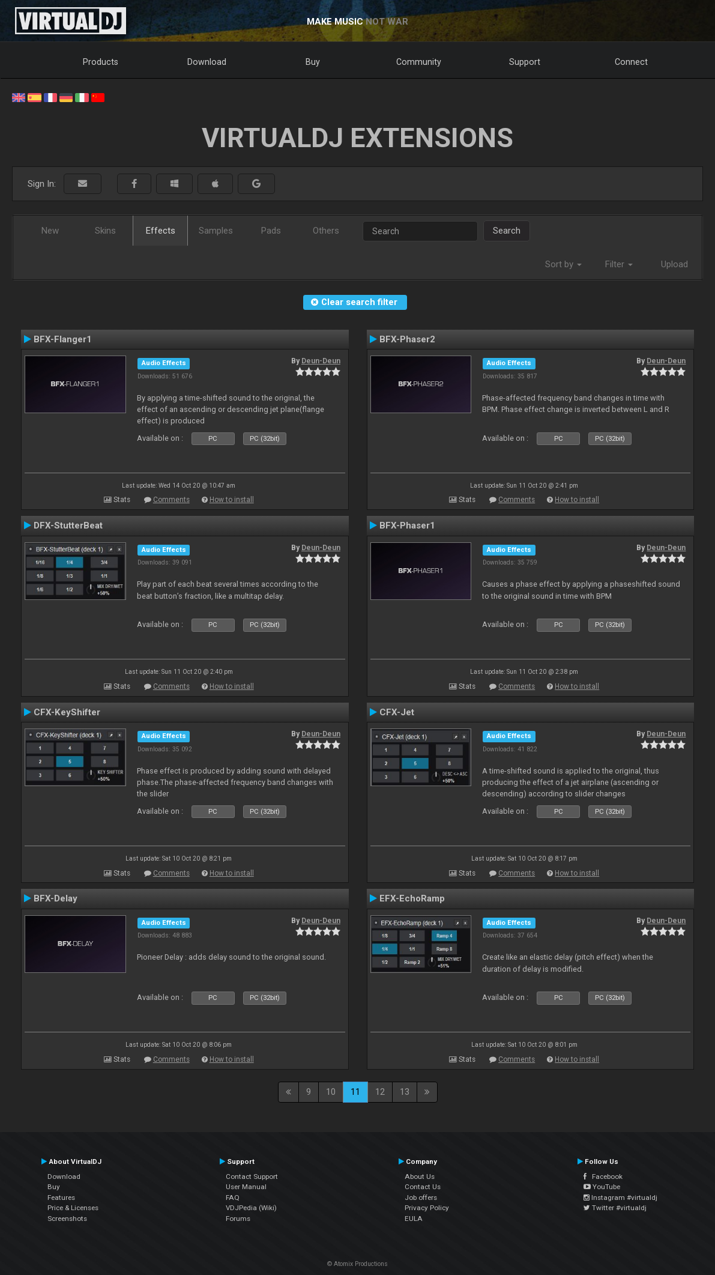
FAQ (233, 1197)
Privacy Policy (427, 1208)
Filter (619, 264)
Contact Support (252, 1176)
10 (331, 1091)
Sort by (563, 264)
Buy (313, 62)
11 (355, 1091)
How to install (232, 499)
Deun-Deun (320, 361)
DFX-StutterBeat (68, 525)
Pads (271, 230)
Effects (160, 230)
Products (100, 62)
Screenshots (67, 1218)
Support (524, 62)
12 (380, 1091)
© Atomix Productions (357, 1264)
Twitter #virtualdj (615, 1208)
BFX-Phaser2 (407, 339)
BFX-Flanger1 (63, 339)
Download (206, 62)
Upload (674, 264)
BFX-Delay (55, 898)
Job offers (421, 1197)
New (50, 230)
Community (418, 62)
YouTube (602, 1187)
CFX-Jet (396, 712)
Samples (216, 230)
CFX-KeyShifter (67, 712)
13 (404, 1091)
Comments (171, 499)
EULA (414, 1218)
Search (506, 230)
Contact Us (423, 1187)
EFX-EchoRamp (412, 898)
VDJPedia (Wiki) (251, 1208)
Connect (631, 62)
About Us (420, 1176)
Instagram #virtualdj (620, 1197)
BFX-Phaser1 (407, 525)
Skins (105, 230)
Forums (238, 1218)
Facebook (603, 1176)
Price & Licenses (72, 1208)
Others (326, 230)
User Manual (246, 1187)
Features (61, 1197)
